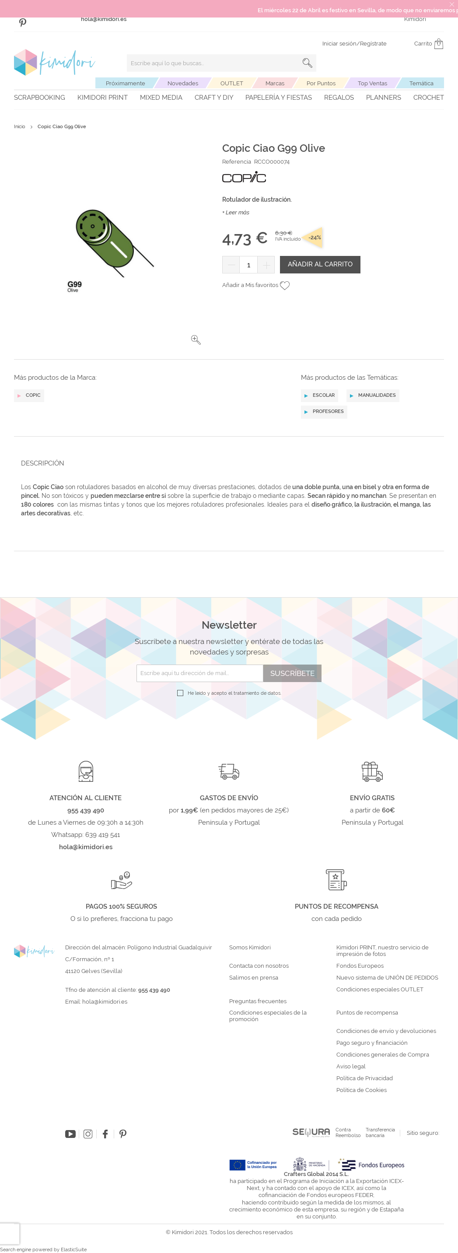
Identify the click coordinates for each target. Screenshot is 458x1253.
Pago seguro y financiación (372, 1043)
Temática (421, 83)
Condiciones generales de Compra (382, 1055)
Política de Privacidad (364, 1078)
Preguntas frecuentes (258, 1001)
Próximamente (125, 83)
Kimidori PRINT (102, 98)
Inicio (19, 127)
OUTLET (231, 83)
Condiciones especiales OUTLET (379, 990)
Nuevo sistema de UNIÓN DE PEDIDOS (387, 978)
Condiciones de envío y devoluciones (386, 1031)
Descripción (42, 463)
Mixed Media (161, 98)
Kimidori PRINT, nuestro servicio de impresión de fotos (382, 951)
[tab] (226, 463)
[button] (196, 340)
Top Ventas (372, 83)
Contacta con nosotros (259, 966)
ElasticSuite (74, 1250)
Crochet (428, 98)
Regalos (339, 98)
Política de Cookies (361, 1090)
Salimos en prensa (253, 978)
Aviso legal (351, 1067)
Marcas (275, 83)
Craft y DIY (214, 98)
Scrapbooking (39, 98)
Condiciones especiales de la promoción (268, 1016)
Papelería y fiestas (278, 98)
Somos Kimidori (250, 948)
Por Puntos (321, 83)
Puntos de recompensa (367, 1013)
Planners (383, 98)
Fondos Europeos (360, 966)
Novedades (183, 83)
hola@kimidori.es (104, 1001)
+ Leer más (235, 212)
